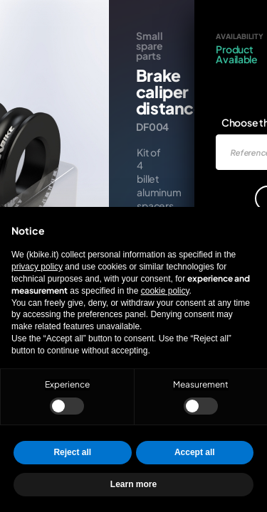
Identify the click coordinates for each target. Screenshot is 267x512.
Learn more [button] (133, 484)
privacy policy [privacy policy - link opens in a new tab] (37, 267)
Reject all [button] (72, 452)
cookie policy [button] (165, 291)
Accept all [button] (194, 452)
